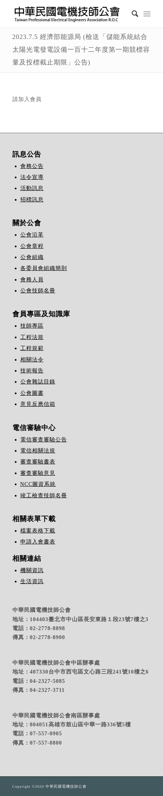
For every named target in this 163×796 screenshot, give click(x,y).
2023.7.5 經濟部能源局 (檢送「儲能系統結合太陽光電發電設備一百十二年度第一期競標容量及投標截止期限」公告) (81, 49)
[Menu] (147, 14)
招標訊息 (32, 199)
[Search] (132, 14)
